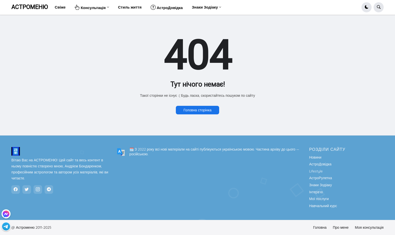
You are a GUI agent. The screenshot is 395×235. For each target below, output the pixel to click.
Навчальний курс (323, 206)
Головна (319, 227)
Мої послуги (319, 199)
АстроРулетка (320, 178)
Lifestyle (316, 171)
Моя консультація (369, 227)
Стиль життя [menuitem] (130, 7)
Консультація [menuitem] (90, 7)
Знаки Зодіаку (320, 185)
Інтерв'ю (316, 192)
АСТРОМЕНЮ (29, 7)
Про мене (341, 227)
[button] (366, 7)
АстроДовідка (320, 164)
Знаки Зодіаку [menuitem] (205, 7)
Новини (315, 157)
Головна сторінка (197, 110)
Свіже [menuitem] (60, 7)
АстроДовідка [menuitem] (167, 7)
